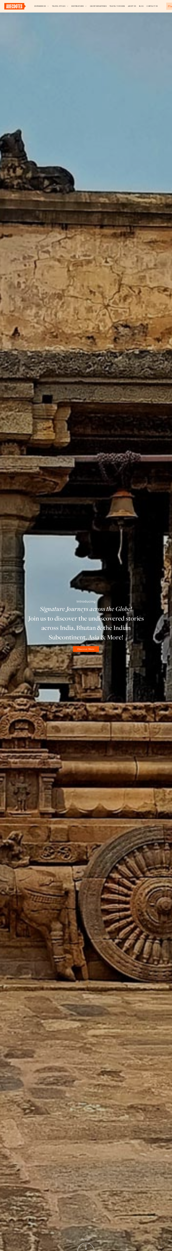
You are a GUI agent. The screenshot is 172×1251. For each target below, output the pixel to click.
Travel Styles (60, 6)
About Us (132, 6)
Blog (141, 6)
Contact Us (152, 6)
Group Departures (98, 6)
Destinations (79, 6)
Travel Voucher (117, 6)
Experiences (41, 6)
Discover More (85, 649)
